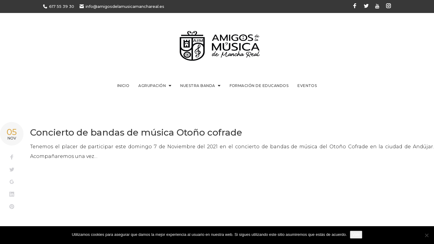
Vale (356, 234)
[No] (426, 235)
